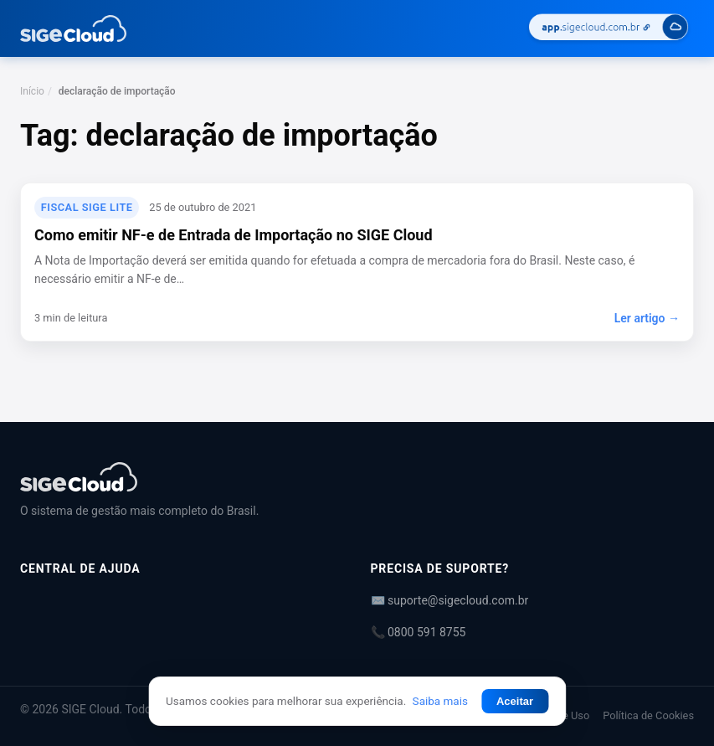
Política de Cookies (648, 715)
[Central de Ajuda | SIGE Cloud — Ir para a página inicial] (73, 28)
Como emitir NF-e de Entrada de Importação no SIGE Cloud (233, 235)
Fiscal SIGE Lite (87, 207)
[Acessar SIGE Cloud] (608, 29)
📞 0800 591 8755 (418, 632)
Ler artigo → (647, 318)
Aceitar (514, 701)
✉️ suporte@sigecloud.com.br (450, 600)
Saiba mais (440, 700)
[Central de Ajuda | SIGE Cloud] (357, 476)
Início (32, 91)
